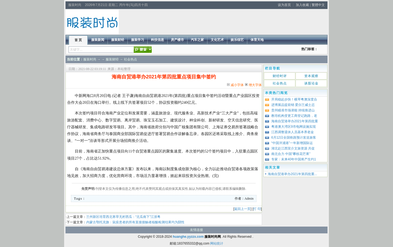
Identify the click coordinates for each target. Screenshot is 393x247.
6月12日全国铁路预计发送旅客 (293, 137)
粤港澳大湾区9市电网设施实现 (293, 127)
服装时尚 (89, 59)
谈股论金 (311, 83)
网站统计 (216, 243)
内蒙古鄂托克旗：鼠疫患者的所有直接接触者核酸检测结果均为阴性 (135, 222)
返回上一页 (242, 209)
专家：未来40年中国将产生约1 (293, 159)
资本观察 (311, 76)
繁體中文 (318, 5)
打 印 (257, 209)
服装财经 (112, 59)
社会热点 (130, 59)
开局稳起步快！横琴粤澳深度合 (294, 99)
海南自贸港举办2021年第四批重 (294, 121)
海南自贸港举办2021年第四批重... (292, 174)
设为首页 (284, 5)
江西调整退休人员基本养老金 (292, 132)
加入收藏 (302, 5)
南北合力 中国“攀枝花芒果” (290, 154)
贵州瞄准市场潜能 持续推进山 (293, 110)
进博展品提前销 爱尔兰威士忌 (293, 105)
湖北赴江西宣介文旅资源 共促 (293, 148)
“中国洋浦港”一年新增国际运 (292, 143)
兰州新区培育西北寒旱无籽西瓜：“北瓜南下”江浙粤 (123, 217)
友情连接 (196, 230)
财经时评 (280, 76)
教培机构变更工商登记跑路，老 (294, 116)
